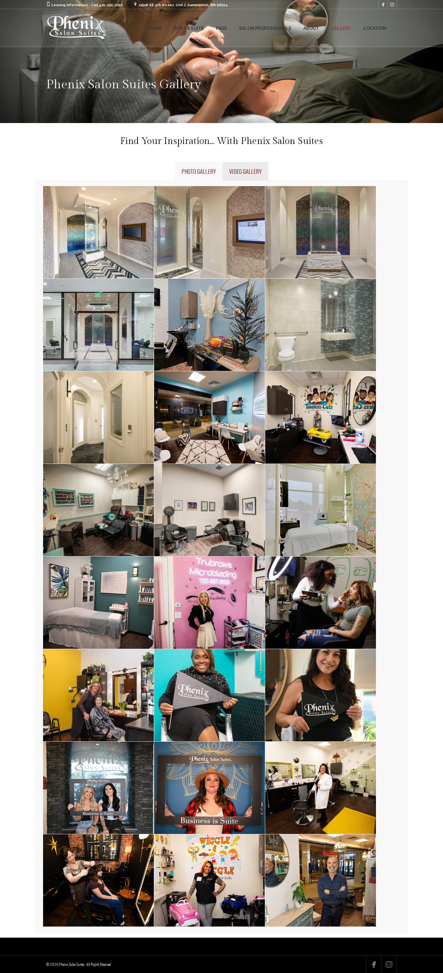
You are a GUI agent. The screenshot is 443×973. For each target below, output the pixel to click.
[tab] (198, 171)
